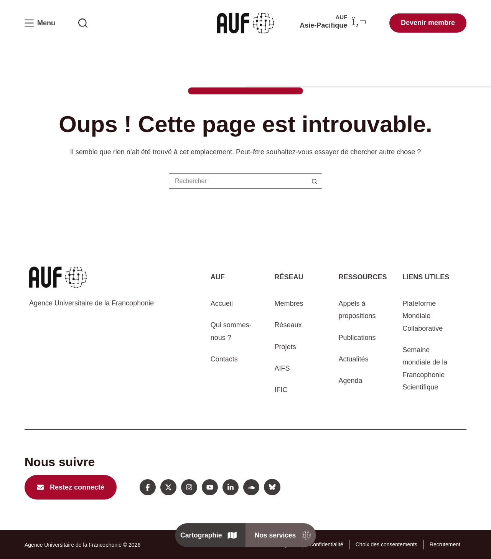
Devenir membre (428, 22)
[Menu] (40, 23)
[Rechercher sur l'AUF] (83, 23)
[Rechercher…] (238, 181)
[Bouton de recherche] (314, 181)
